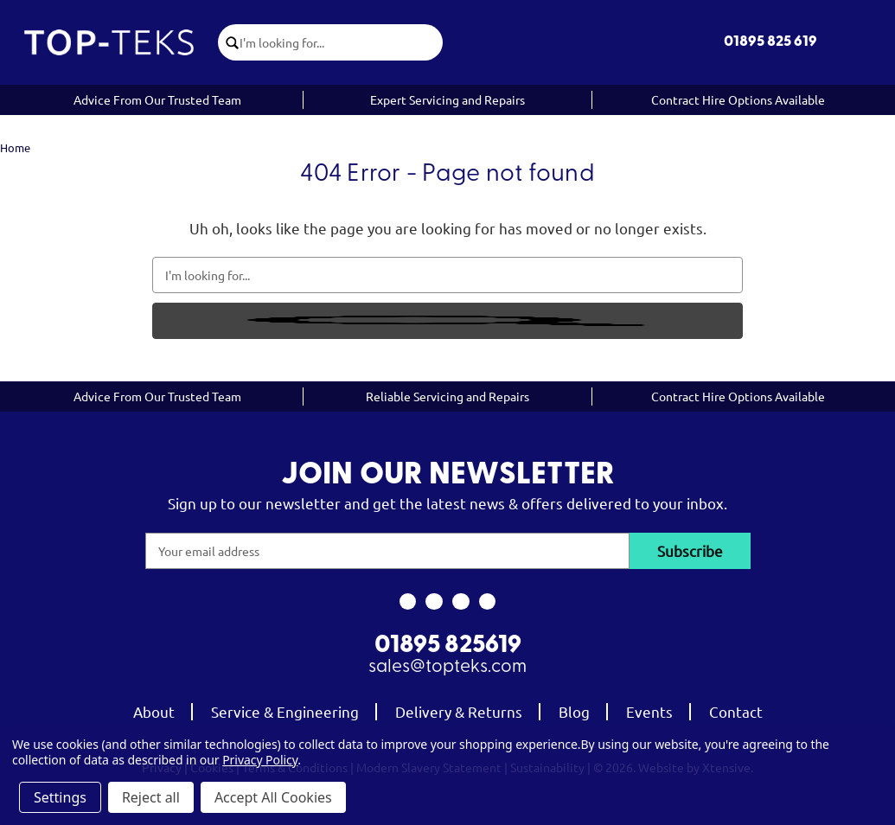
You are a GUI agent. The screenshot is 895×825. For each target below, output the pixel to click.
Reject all (151, 797)
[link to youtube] (461, 602)
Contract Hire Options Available (738, 99)
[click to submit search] (229, 42)
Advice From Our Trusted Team (157, 99)
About (154, 711)
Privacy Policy (259, 759)
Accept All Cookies (273, 797)
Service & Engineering (285, 711)
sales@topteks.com (447, 667)
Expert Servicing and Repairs (447, 99)
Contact (736, 711)
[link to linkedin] (487, 602)
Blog (574, 711)
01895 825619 (447, 646)
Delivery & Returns (458, 711)
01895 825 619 (770, 42)
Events (649, 711)
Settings (60, 797)
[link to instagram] (434, 602)
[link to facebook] (407, 602)
